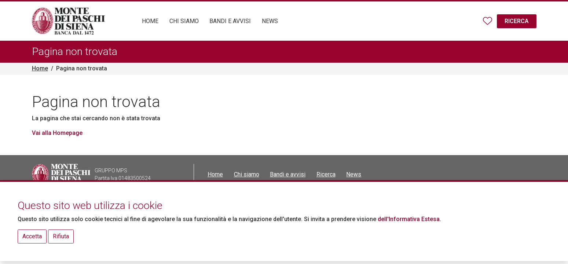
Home (40, 68)
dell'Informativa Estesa (409, 219)
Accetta (32, 236)
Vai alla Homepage (57, 132)
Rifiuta (61, 236)
